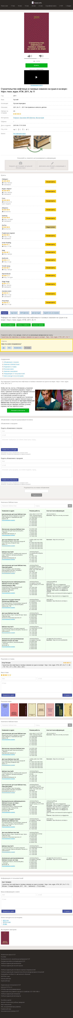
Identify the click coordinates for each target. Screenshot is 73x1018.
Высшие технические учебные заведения (13, 1002)
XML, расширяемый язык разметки (11, 1007)
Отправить (67, 695)
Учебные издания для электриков (10, 994)
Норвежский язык (6, 1009)
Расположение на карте (8, 520)
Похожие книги (9, 369)
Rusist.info (38, 3)
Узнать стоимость (23, 325)
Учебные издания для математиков (11, 963)
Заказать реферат (8, 325)
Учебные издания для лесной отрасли (12, 965)
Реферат (16, 118)
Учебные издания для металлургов (11, 996)
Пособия (3, 957)
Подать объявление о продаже (12, 458)
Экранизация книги (36, 78)
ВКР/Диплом (31, 118)
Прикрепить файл (8, 695)
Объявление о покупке (11, 362)
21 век (41, 6)
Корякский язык (5, 981)
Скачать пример (38, 325)
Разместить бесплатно (9, 480)
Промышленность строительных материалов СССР (15, 959)
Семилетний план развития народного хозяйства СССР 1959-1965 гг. (20, 991)
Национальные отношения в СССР (11, 985)
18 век (20, 6)
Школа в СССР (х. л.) (6, 987)
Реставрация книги (19, 133)
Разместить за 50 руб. (9, 450)
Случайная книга (51, 6)
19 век (27, 6)
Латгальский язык (6, 978)
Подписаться (36, 495)
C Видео (68, 6)
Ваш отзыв (5, 672)
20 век (34, 6)
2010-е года (6, 922)
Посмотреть (50, 182)
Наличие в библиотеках (11, 364)
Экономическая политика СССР (10, 1011)
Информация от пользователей (14, 373)
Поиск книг (4, 6)
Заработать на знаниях (51, 313)
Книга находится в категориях (13, 376)
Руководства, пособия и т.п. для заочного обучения (15, 974)
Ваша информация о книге (10, 892)
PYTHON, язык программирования (11, 989)
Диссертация (40, 118)
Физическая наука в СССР (8, 954)
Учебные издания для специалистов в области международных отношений (22, 972)
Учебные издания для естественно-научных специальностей (18, 970)
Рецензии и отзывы (10, 367)
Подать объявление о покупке (11, 428)
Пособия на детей (6, 1000)
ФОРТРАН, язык (5, 976)
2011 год (5, 920)
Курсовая (23, 118)
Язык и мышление (6, 1004)
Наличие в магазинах (10, 371)
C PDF (61, 6)
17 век (13, 6)
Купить (36, 65)
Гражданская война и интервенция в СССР (13, 961)
